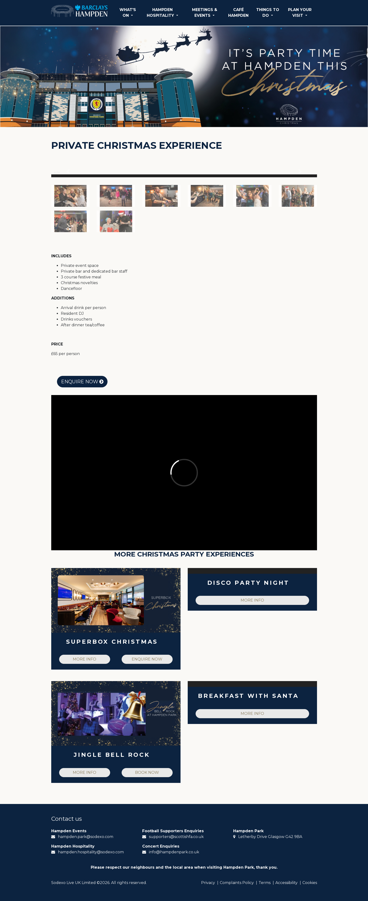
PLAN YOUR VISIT (299, 12)
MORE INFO (84, 659)
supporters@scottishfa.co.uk (176, 836)
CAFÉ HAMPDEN (238, 12)
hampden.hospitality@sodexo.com (91, 852)
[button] (68, 171)
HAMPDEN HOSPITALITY (161, 12)
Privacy (208, 882)
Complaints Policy (237, 882)
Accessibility (286, 882)
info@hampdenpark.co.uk (174, 852)
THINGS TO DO (267, 12)
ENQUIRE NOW (82, 382)
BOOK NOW (147, 772)
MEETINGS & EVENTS (204, 12)
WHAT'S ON (127, 12)
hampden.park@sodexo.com (85, 836)
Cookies (309, 882)
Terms (265, 882)
